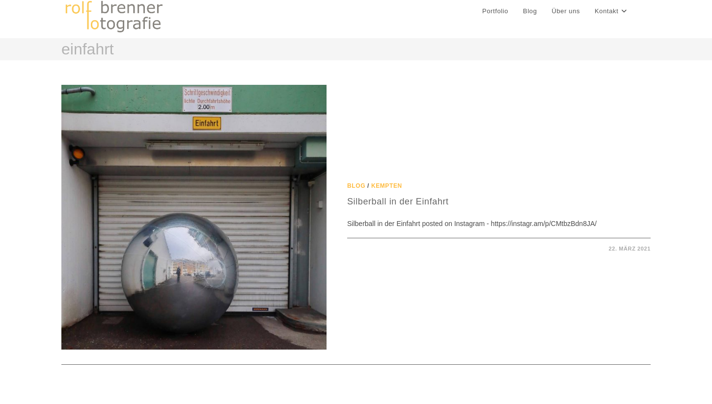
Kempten (386, 185)
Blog (356, 185)
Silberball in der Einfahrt (398, 201)
